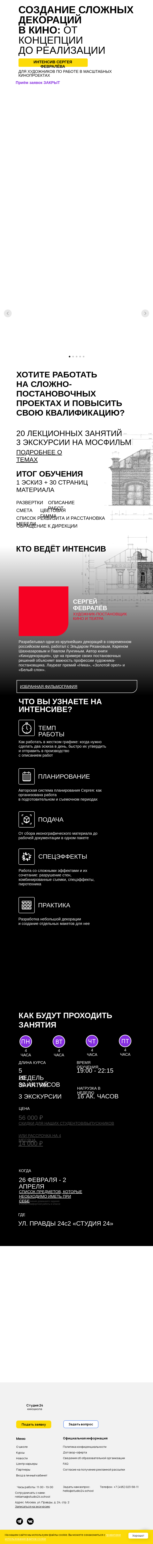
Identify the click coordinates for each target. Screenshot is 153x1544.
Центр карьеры (26, 1464)
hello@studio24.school (78, 1491)
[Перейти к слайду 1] (69, 356)
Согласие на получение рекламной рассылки (94, 1469)
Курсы (20, 1452)
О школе (22, 1447)
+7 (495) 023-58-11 (126, 1487)
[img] (21, 1407)
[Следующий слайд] (145, 313)
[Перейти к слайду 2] (73, 356)
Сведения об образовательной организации (94, 1458)
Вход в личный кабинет (31, 1475)
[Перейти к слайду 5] (83, 356)
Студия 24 (34, 1405)
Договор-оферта (75, 1452)
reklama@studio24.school (32, 1496)
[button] (77, 686)
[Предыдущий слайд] (8, 313)
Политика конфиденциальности (84, 1447)
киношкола (34, 1409)
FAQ (65, 1464)
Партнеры (23, 1469)
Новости (22, 1458)
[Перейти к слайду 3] (76, 356)
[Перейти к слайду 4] (80, 356)
